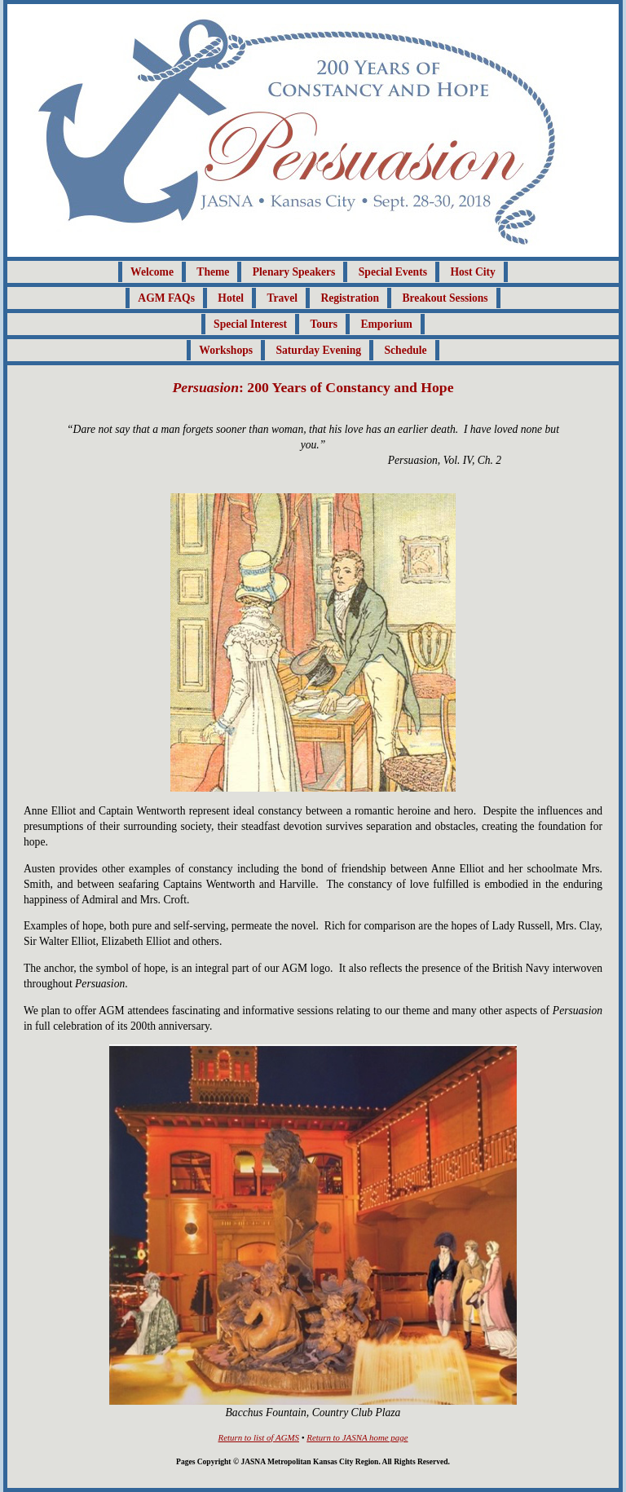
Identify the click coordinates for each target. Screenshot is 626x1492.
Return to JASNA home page (357, 1437)
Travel (282, 298)
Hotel (231, 298)
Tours (324, 324)
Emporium (386, 324)
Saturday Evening (318, 350)
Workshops (226, 350)
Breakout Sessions (445, 298)
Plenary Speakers (294, 272)
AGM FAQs (166, 298)
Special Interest (250, 324)
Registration (349, 298)
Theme (212, 272)
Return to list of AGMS (258, 1437)
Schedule (406, 350)
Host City (473, 272)
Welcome (152, 272)
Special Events (393, 272)
